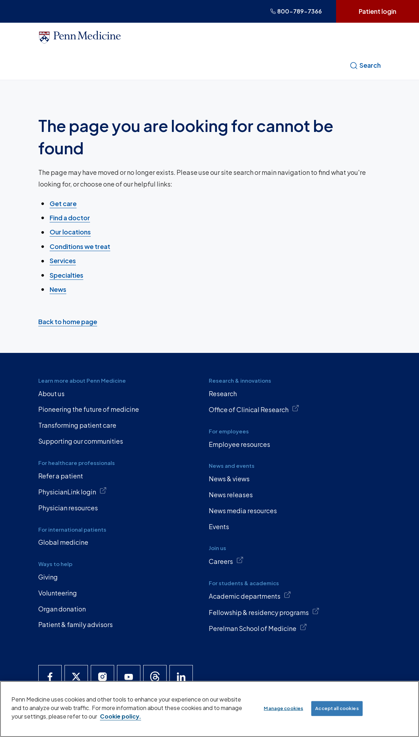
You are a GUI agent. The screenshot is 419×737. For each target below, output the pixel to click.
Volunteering (57, 593)
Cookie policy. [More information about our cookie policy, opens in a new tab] (120, 716)
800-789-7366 (296, 11)
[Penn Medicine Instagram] (102, 676)
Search (365, 65)
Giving (48, 577)
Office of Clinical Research (254, 409)
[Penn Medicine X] (76, 676)
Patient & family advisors (75, 624)
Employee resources (239, 444)
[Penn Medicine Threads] (155, 676)
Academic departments (250, 595)
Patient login (377, 11)
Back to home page (67, 321)
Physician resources (68, 508)
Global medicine (63, 542)
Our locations (70, 232)
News (58, 289)
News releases (231, 495)
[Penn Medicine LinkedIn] (181, 676)
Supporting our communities (80, 441)
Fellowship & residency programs (264, 611)
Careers (226, 560)
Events (219, 526)
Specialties (66, 275)
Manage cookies (283, 708)
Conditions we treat (80, 246)
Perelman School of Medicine (258, 627)
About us (51, 393)
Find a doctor (70, 218)
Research (223, 393)
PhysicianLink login (72, 491)
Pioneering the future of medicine (88, 409)
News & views (229, 479)
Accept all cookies (336, 708)
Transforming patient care (77, 425)
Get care (63, 203)
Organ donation (62, 609)
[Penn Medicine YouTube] (128, 676)
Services (63, 260)
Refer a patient (60, 476)
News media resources (243, 510)
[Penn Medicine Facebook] (50, 676)
